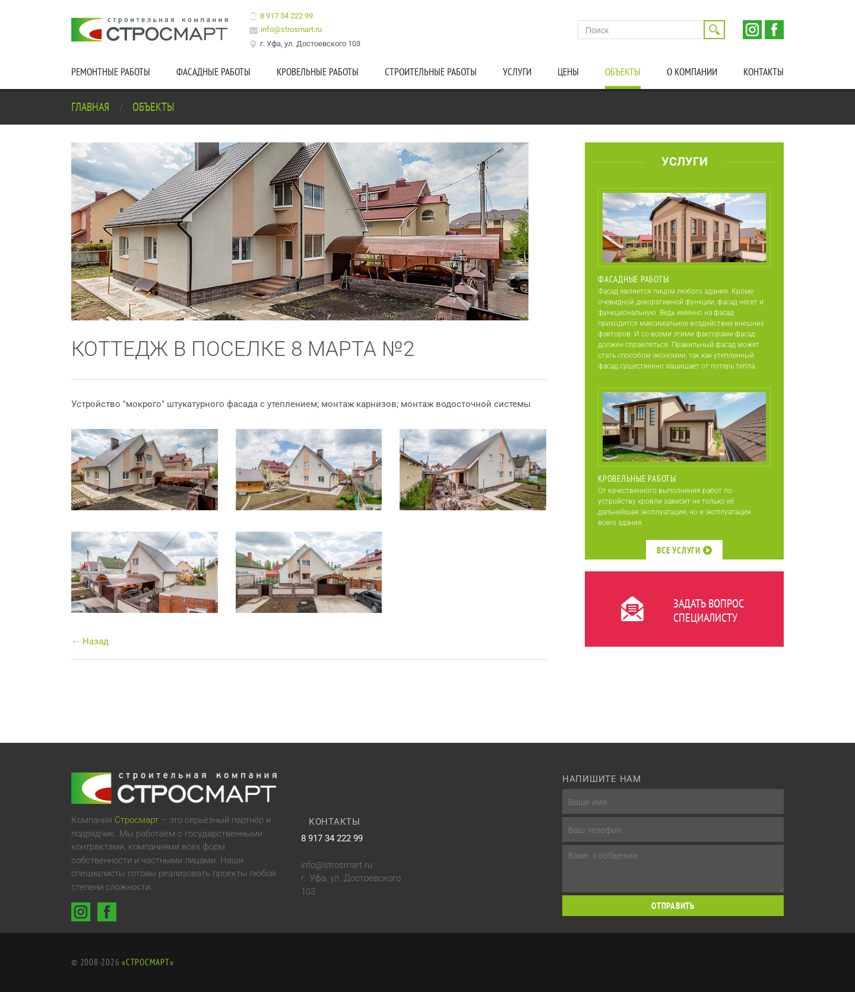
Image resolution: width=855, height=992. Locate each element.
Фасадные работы (213, 71)
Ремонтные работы (110, 71)
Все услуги (684, 550)
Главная (91, 107)
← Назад (90, 641)
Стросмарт (137, 820)
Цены (568, 71)
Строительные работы (431, 71)
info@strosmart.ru (291, 29)
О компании (692, 71)
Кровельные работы (318, 71)
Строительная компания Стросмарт (151, 30)
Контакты (763, 71)
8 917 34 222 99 (286, 15)
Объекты (623, 71)
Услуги (517, 71)
